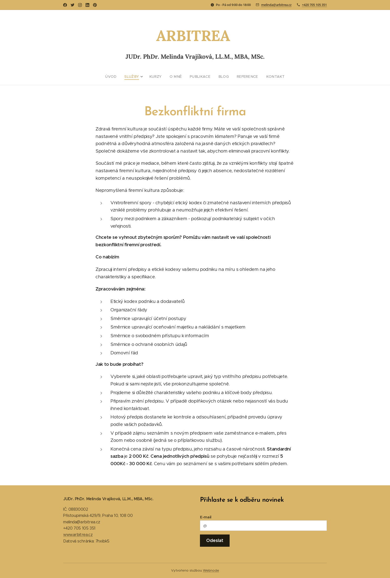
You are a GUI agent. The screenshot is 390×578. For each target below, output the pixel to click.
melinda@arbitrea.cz (276, 4)
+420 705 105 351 (314, 4)
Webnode (211, 570)
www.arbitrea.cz (78, 534)
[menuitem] (118, 76)
